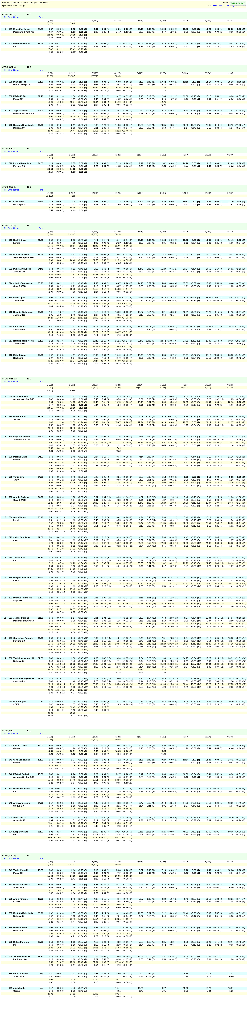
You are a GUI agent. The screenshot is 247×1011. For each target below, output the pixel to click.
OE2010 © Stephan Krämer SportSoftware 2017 (229, 6)
